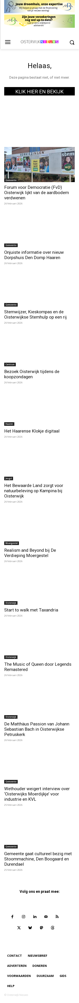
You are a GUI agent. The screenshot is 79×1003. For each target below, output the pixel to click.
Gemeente (10, 180)
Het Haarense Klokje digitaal (32, 431)
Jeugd (8, 478)
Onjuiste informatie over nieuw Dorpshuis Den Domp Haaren (34, 255)
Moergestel (11, 543)
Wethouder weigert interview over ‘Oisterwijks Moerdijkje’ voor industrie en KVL (37, 794)
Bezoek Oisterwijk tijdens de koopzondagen (31, 374)
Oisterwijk (10, 602)
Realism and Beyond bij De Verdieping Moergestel (30, 553)
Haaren (9, 423)
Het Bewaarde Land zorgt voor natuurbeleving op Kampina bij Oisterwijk (33, 491)
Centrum (10, 364)
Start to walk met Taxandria (31, 610)
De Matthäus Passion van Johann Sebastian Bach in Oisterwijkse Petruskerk (36, 729)
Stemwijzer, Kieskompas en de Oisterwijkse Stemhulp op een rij (35, 314)
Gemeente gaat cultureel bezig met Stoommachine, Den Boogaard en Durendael (38, 859)
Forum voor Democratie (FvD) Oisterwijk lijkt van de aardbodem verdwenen (36, 192)
